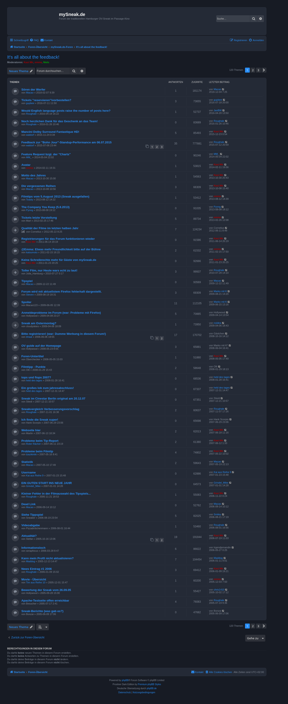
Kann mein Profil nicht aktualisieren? (47, 558)
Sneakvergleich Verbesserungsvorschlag (50, 409)
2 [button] (253, 70)
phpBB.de (152, 688)
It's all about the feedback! (33, 57)
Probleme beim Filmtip (37, 451)
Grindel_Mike (33, 486)
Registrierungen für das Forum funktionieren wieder (58, 238)
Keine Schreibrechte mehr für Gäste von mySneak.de (58, 260)
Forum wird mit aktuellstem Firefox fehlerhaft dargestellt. (61, 291)
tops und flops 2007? (36, 377)
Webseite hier (31, 430)
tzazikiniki (31, 454)
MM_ (29, 157)
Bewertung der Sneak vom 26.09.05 (46, 590)
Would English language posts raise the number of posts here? (65, 110)
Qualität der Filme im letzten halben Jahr (50, 228)
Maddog (30, 561)
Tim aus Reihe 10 (35, 582)
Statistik (27, 462)
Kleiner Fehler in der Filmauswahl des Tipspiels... (56, 493)
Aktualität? (29, 535)
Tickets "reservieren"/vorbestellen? (46, 100)
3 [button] (258, 70)
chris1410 (219, 589)
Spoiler (26, 302)
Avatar (26, 165)
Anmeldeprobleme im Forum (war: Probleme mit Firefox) (61, 312)
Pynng (29, 210)
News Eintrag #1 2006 (36, 569)
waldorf (30, 134)
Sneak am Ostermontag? (38, 323)
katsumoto (32, 252)
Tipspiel (27, 281)
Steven (30, 294)
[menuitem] (34, 40)
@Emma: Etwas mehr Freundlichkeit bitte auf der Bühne (61, 249)
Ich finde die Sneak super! (39, 419)
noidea (217, 323)
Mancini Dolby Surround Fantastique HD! (50, 131)
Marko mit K (220, 291)
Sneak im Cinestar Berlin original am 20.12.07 (53, 398)
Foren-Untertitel (32, 356)
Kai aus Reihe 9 (35, 475)
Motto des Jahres (33, 175)
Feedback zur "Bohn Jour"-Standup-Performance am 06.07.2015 (66, 142)
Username (28, 472)
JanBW (218, 110)
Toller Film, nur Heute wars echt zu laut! (49, 270)
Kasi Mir (28, 62)
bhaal (29, 336)
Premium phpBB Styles (149, 684)
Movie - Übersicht (33, 579)
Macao (30, 92)
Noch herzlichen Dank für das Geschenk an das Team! (59, 121)
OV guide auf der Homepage (41, 345)
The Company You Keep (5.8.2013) (45, 207)
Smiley (217, 514)
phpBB (125, 680)
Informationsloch (33, 547)
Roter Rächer (33, 443)
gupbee (30, 103)
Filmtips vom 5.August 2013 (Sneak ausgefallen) (55, 196)
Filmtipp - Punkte (33, 367)
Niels (46, 62)
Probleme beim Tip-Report (39, 440)
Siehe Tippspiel (32, 514)
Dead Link (28, 504)
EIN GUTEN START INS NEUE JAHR (46, 483)
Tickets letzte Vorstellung (39, 217)
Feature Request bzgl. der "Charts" (46, 154)
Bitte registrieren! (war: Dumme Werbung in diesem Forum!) (63, 333)
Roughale (31, 113)
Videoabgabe (30, 525)
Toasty (29, 199)
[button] (263, 70)
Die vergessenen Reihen (38, 186)
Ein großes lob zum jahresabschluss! (47, 388)
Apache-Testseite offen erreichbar (45, 600)
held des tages (34, 380)
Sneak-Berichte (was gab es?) (42, 611)
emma (38, 62)
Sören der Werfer (33, 89)
